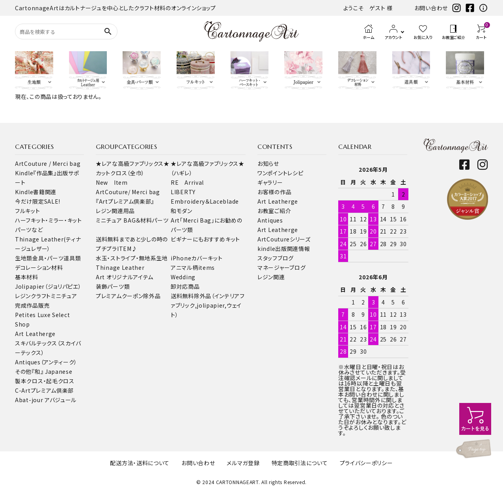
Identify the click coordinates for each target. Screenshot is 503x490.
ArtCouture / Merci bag (47, 163)
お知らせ (268, 163)
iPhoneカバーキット (196, 258)
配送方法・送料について (140, 463)
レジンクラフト (33, 296)
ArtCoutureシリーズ (284, 239)
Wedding (183, 277)
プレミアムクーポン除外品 (128, 296)
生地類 (23, 258)
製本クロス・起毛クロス (45, 381)
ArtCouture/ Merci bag (128, 192)
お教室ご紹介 (274, 211)
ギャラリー (270, 182)
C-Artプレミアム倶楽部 (44, 390)
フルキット (27, 211)
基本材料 (26, 277)
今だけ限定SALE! (37, 201)
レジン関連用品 (115, 211)
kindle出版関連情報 (283, 248)
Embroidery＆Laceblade (205, 201)
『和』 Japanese (52, 371)
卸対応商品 (185, 286)
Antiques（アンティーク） (46, 362)
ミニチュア (64, 296)
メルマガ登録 (243, 463)
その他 (23, 371)
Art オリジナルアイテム (124, 277)
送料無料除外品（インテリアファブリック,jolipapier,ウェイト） (208, 305)
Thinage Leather (120, 267)
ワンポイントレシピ (280, 173)
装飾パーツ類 (113, 286)
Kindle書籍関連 (35, 192)
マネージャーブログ (281, 267)
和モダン (181, 211)
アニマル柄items (193, 267)
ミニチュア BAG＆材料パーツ (132, 220)
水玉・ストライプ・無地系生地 (132, 258)
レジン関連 (271, 277)
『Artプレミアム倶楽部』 (125, 201)
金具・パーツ (47, 258)
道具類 (72, 258)
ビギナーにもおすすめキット (205, 239)
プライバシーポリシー (366, 463)
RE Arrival (187, 182)
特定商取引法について (300, 463)
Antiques (270, 220)
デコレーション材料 (39, 267)
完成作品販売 (32, 305)
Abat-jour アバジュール (45, 400)
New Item (112, 182)
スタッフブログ (275, 258)
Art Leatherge (35, 334)
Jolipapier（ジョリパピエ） (48, 286)
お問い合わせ (431, 8)
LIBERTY (183, 192)
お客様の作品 (274, 192)
